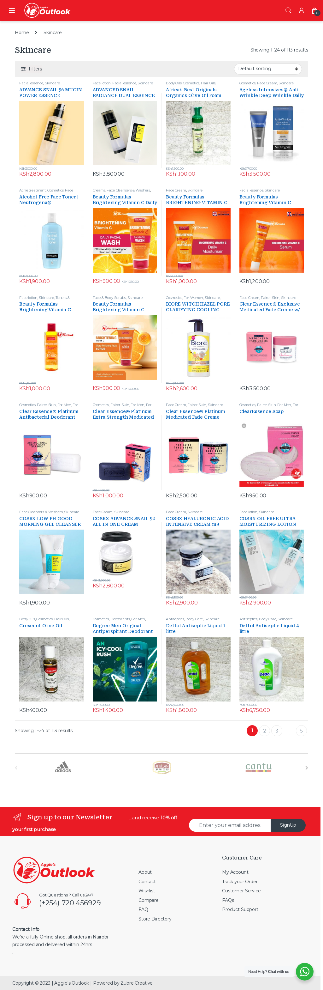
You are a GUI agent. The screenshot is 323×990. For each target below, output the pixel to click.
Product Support (240, 909)
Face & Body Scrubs (109, 297)
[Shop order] (268, 69)
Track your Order (240, 881)
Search (288, 10)
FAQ (143, 909)
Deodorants (120, 619)
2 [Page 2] (264, 731)
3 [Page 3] (277, 731)
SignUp (288, 825)
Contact (147, 881)
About (145, 872)
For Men (64, 405)
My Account (235, 872)
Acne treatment (32, 190)
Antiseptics (175, 619)
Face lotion (102, 83)
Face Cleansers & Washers (46, 192)
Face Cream (267, 83)
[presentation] (306, 768)
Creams (99, 190)
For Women (193, 297)
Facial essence (31, 83)
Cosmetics (191, 83)
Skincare (52, 83)
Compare (148, 900)
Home (22, 32)
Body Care (194, 619)
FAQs (228, 900)
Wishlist (146, 891)
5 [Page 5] (301, 731)
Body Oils (174, 83)
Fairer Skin (270, 297)
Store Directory (155, 919)
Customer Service (241, 891)
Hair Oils (208, 83)
